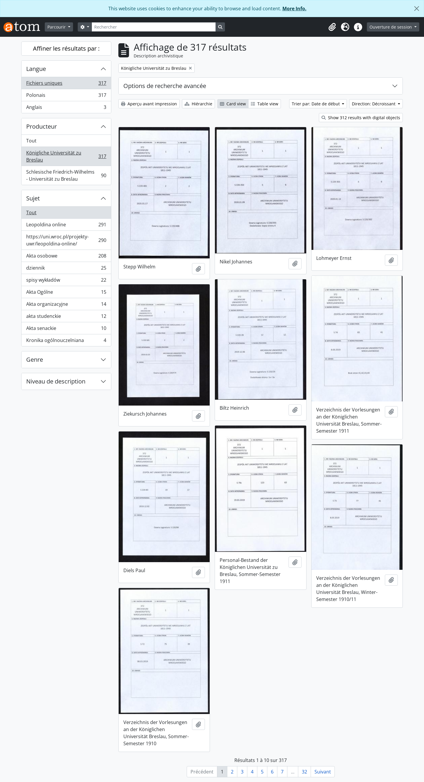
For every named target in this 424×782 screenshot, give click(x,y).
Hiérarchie (198, 104)
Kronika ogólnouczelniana (66, 341)
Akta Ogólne (66, 293)
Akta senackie (66, 329)
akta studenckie (66, 317)
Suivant (322, 771)
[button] (332, 27)
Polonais (66, 96)
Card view (233, 104)
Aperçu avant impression (149, 104)
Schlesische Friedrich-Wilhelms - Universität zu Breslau (66, 175)
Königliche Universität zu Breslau (66, 156)
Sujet (33, 198)
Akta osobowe (66, 257)
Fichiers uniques (66, 84)
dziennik (66, 269)
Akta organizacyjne (66, 305)
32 (304, 771)
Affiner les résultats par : (66, 48)
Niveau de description (55, 381)
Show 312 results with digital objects (361, 117)
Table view (264, 104)
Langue (36, 69)
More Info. (294, 8)
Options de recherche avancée (164, 86)
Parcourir (57, 27)
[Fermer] (417, 8)
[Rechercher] (154, 26)
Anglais (66, 108)
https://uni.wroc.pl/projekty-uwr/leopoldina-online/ (66, 240)
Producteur (41, 126)
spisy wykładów (66, 281)
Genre (34, 359)
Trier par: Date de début (316, 104)
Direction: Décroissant (374, 104)
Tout (31, 140)
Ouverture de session (391, 27)
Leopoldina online (66, 226)
